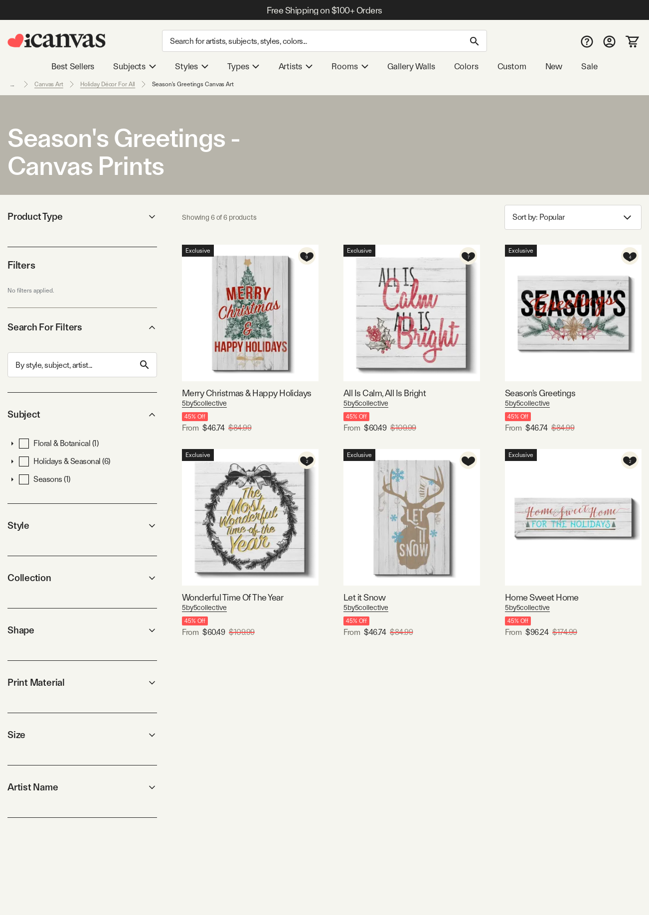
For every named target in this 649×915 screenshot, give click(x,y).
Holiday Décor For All (107, 84)
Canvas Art (48, 84)
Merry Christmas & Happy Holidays (247, 393)
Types (243, 66)
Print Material (82, 682)
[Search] (324, 41)
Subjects (134, 66)
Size (82, 735)
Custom (511, 66)
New (553, 66)
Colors (466, 66)
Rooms (349, 66)
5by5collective (204, 403)
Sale (589, 66)
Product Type (82, 216)
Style (82, 525)
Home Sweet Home (542, 597)
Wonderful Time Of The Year (232, 597)
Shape (82, 630)
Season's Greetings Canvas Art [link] (193, 84)
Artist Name (82, 787)
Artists (296, 66)
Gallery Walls (411, 66)
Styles (191, 66)
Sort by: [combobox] (573, 217)
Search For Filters (82, 327)
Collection (82, 578)
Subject (82, 414)
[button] (12, 444)
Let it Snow (364, 597)
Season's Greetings (540, 393)
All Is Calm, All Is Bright (384, 393)
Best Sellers (72, 66)
